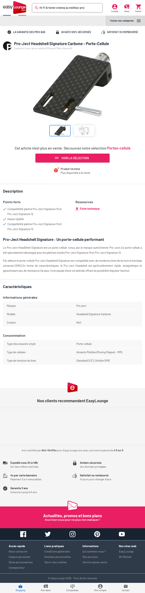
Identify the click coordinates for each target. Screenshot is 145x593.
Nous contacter (18, 551)
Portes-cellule (119, 148)
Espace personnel (19, 556)
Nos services (90, 556)
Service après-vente (95, 562)
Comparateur (17, 567)
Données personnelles (57, 556)
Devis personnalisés (21, 562)
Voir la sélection (72, 158)
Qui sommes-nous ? (94, 551)
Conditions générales (57, 551)
